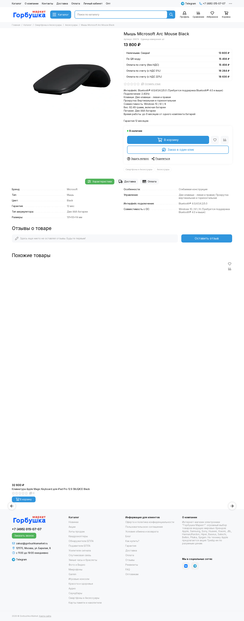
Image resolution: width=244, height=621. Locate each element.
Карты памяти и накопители (85, 602)
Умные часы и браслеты (83, 560)
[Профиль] (184, 14)
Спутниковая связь (80, 555)
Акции (72, 526)
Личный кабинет (93, 3)
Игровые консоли (79, 578)
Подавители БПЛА (79, 545)
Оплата (75, 3)
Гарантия (130, 545)
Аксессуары (71, 25)
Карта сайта (45, 616)
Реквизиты (131, 564)
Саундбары (75, 593)
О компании (31, 3)
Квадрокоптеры (78, 536)
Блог (128, 536)
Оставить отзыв (207, 238)
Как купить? (132, 541)
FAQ (127, 569)
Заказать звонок (24, 535)
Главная (16, 25)
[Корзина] (226, 14)
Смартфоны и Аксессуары (48, 25)
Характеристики (100, 181)
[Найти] (171, 14)
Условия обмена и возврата (141, 531)
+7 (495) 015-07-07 (212, 3)
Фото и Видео (77, 564)
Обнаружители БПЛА (81, 541)
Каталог (16, 3)
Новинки (73, 522)
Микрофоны (75, 569)
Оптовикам (131, 574)
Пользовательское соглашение (144, 526)
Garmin (72, 574)
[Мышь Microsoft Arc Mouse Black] (72, 79)
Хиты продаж (77, 531)
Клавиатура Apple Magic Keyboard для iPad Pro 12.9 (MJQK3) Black (51, 489)
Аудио (72, 588)
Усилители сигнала (80, 550)
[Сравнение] (198, 14)
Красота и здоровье (81, 583)
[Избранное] (212, 14)
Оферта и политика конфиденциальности (149, 522)
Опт (108, 3)
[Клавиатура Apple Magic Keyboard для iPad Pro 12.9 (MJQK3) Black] (122, 371)
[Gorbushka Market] (29, 14)
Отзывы (130, 560)
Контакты (47, 3)
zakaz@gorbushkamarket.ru (32, 543)
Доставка (62, 3)
